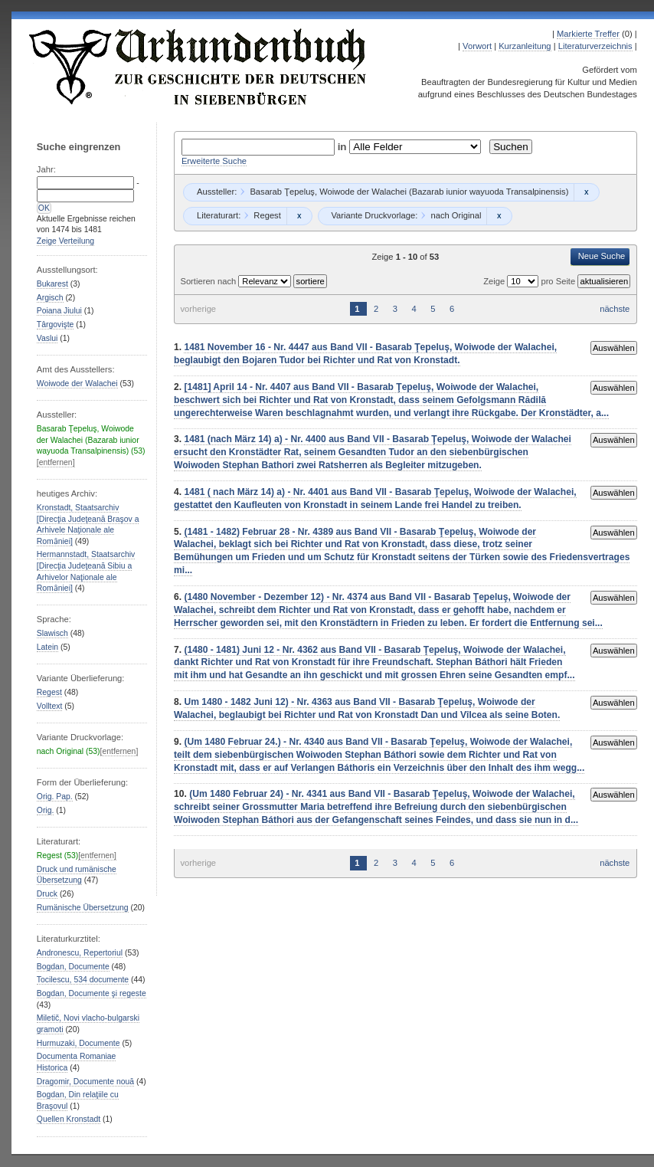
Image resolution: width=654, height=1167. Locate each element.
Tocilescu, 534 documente (83, 979)
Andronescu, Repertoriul (80, 953)
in (344, 146)
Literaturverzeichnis (595, 46)
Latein (47, 647)
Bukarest (52, 284)
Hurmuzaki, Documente (78, 1043)
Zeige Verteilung (65, 241)
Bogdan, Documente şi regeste (91, 993)
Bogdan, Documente (73, 966)
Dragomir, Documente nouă (85, 1081)
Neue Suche (602, 256)
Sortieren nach (209, 281)
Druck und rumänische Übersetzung (76, 875)
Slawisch (52, 633)
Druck (47, 894)
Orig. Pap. (55, 796)
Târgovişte (55, 324)
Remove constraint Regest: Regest (299, 216)
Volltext (50, 706)
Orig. (45, 810)
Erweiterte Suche (214, 161)
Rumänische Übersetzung (83, 907)
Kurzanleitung (525, 46)
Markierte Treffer (588, 33)
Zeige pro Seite (530, 281)
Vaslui (47, 338)
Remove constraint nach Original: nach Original (499, 216)
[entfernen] (56, 462)
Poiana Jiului (59, 311)
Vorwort (477, 46)
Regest (49, 692)
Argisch (50, 297)
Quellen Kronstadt (68, 1119)
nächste (614, 308)
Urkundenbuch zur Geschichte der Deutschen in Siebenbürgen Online (198, 66)
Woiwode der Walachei (77, 383)
